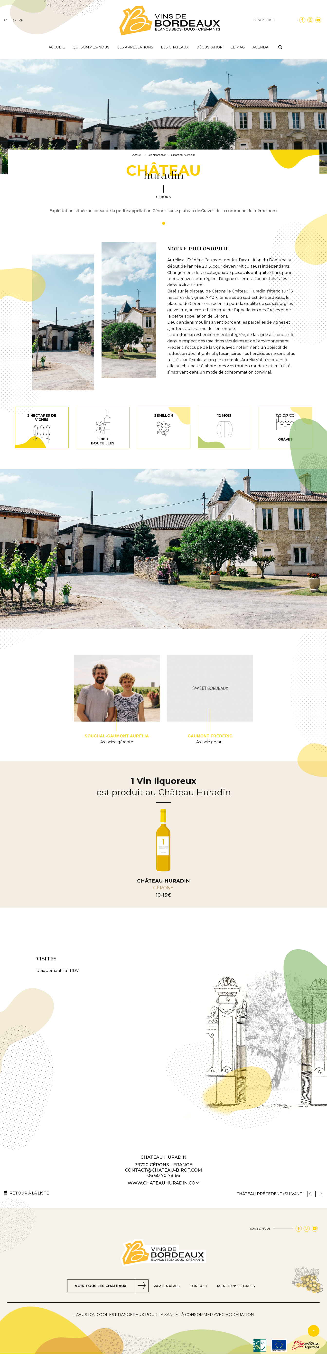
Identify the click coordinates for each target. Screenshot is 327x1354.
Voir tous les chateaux (100, 1286)
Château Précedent (259, 1194)
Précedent (311, 1194)
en (14, 20)
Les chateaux (174, 47)
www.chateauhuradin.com (164, 1183)
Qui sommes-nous (91, 47)
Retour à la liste (29, 1193)
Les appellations (135, 47)
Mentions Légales (238, 1286)
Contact (200, 1286)
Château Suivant (319, 1194)
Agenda (260, 47)
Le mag (238, 47)
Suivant (293, 1194)
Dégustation (209, 47)
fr (6, 20)
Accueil (57, 47)
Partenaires (168, 1286)
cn (21, 20)
